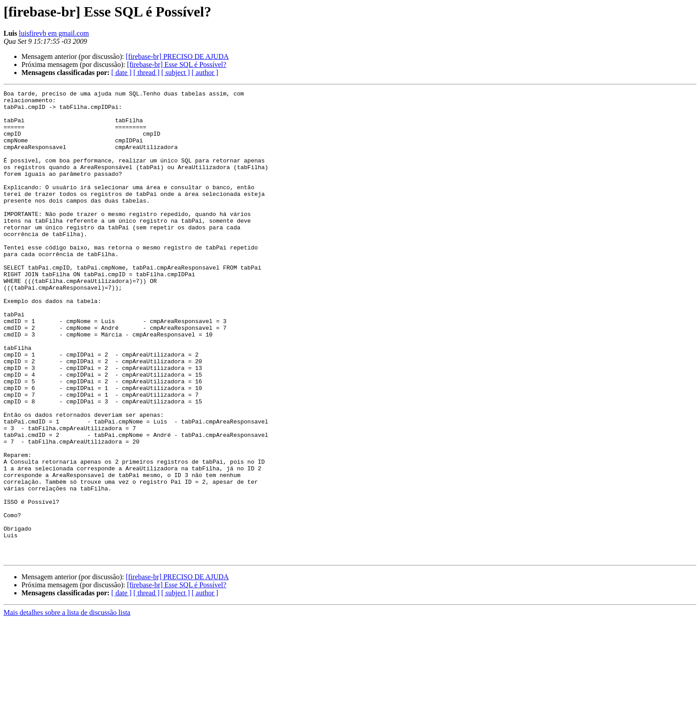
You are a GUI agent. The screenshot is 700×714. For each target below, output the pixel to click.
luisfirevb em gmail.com (54, 33)
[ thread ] (146, 72)
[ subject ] (175, 72)
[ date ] (121, 72)
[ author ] (205, 72)
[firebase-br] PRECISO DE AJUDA (177, 56)
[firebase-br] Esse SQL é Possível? (176, 64)
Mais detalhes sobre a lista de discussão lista (67, 706)
